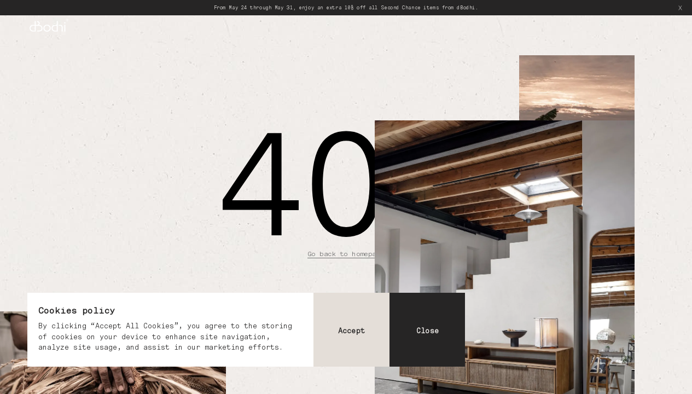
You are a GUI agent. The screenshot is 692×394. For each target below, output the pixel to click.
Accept (351, 331)
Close (427, 331)
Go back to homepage (345, 254)
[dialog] (246, 330)
